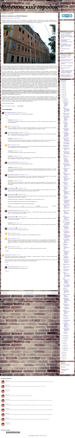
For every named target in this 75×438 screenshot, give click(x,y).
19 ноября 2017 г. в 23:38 (23, 266)
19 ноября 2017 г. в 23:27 (15, 254)
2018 (63, 95)
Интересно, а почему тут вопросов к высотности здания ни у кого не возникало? (67, 75)
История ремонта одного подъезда (66, 295)
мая (64, 343)
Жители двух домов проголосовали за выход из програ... (66, 178)
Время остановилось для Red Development (66, 218)
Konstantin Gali (8, 254)
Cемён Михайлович (11, 188)
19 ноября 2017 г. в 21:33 (14, 126)
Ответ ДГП (65, 288)
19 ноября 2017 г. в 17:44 (20, 112)
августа (64, 338)
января (64, 350)
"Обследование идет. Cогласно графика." (66, 329)
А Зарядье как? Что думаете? (66, 308)
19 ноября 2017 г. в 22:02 (17, 138)
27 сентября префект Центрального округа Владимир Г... (66, 324)
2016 (63, 352)
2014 (63, 355)
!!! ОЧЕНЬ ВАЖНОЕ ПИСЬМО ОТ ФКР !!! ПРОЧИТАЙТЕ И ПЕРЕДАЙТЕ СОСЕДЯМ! (67, 71)
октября (65, 335)
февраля (65, 348)
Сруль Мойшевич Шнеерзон (10, 112)
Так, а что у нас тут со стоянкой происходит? (66, 285)
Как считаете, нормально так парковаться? (66, 231)
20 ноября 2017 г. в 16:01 (14, 238)
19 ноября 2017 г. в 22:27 (17, 156)
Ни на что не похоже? (65, 333)
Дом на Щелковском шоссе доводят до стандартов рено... (66, 109)
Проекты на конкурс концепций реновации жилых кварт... (66, 159)
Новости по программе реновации (65, 256)
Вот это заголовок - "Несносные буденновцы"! (66, 223)
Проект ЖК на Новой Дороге (66, 65)
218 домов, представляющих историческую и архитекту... (66, 236)
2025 (63, 84)
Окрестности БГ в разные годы (66, 114)
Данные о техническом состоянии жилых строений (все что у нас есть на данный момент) (67, 36)
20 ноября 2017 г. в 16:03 (14, 246)
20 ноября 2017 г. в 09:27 (21, 188)
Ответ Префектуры (66, 156)
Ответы (7, 117)
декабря (65, 99)
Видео (62, 50)
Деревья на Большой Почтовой (65, 183)
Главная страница (29, 292)
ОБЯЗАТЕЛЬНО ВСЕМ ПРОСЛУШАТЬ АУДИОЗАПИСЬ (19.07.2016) (66, 40)
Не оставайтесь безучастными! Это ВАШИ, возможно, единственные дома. (66, 45)
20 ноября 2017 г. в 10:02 (21, 216)
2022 (63, 89)
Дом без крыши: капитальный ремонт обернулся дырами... (66, 118)
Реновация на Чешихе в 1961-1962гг (66, 148)
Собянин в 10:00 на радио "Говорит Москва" (66, 170)
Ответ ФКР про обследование (66, 143)
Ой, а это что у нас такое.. (66, 318)
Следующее (4, 292)
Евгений (63, 367)
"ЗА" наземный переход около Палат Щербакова (66, 241)
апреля (64, 345)
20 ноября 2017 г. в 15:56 (14, 233)
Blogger (45, 435)
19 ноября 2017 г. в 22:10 (14, 144)
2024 (63, 86)
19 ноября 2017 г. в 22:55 (17, 167)
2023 (63, 87)
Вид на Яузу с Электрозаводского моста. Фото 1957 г (66, 165)
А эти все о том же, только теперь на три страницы (66, 261)
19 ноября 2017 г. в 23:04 (23, 174)
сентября (65, 337)
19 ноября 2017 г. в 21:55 (23, 132)
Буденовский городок (29, 6)
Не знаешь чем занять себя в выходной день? (66, 152)
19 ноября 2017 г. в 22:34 (23, 162)
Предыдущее (54, 292)
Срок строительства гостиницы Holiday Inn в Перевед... (66, 252)
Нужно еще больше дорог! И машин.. (66, 304)
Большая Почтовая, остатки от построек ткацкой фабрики (65, 124)
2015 (63, 353)
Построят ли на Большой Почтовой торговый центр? (66, 104)
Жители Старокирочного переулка (66, 174)
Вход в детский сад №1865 (66, 270)
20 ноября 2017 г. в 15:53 (21, 228)
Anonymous (7, 380)
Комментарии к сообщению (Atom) (32, 296)
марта (64, 346)
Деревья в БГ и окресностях (66, 146)
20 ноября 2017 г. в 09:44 (21, 194)
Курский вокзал (66, 220)
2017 (63, 97)
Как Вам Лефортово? (66, 315)
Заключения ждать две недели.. (65, 197)
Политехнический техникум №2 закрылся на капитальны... (66, 202)
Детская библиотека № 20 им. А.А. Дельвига (66, 312)
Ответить (6, 115)
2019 (63, 94)
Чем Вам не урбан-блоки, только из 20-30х (66, 291)
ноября (64, 100)
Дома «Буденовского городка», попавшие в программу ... (66, 280)
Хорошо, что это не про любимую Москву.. (66, 187)
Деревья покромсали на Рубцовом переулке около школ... (66, 192)
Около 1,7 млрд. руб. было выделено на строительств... (66, 139)
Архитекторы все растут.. (66, 267)
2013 (63, 357)
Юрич (9, 126)
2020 (63, 92)
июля (64, 340)
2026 (63, 82)
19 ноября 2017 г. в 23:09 (17, 180)
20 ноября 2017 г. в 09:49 (23, 210)
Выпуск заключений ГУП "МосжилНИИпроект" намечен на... (66, 275)
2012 (63, 358)
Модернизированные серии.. (66, 321)
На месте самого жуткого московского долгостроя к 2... (66, 212)
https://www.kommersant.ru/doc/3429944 (13, 18)
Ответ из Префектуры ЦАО (66, 247)
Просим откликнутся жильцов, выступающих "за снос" (67, 60)
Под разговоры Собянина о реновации (66, 129)
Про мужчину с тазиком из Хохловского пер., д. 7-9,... (66, 228)
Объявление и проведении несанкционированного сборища (66, 300)
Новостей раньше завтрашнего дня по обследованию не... (66, 206)
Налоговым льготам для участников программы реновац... (66, 134)
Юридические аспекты (65, 48)
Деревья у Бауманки (65, 244)
